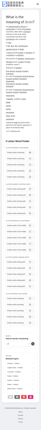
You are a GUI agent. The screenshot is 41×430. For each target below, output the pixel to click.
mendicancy (30, 58)
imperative (10, 81)
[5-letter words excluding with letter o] (20, 310)
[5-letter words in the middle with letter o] (20, 237)
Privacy (20, 419)
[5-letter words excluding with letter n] (20, 322)
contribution (23, 46)
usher (24, 99)
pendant (29, 53)
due (12, 46)
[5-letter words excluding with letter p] (20, 316)
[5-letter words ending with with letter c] (20, 268)
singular (19, 71)
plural (15, 49)
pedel (21, 62)
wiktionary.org (15, 131)
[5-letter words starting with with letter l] (20, 201)
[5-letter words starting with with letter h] (20, 195)
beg (9, 42)
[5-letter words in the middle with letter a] (20, 249)
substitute (10, 119)
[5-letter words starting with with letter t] (20, 189)
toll (8, 46)
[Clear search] (29, 343)
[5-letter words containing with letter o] (20, 170)
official (22, 26)
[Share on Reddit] (24, 397)
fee (16, 46)
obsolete (9, 62)
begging (21, 58)
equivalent (10, 112)
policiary (27, 31)
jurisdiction (10, 39)
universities (10, 29)
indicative (9, 74)
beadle (10, 99)
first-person (10, 71)
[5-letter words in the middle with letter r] (20, 231)
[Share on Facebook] (17, 397)
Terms (20, 422)
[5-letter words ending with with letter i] (20, 262)
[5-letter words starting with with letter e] (20, 207)
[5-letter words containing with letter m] (20, 152)
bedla (22, 49)
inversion (18, 76)
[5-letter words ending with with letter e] (20, 280)
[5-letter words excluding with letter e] (20, 304)
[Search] (33, 343)
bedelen (19, 68)
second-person (28, 76)
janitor (8, 106)
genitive (9, 49)
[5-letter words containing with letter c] (20, 158)
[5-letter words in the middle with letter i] (20, 243)
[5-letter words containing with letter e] (20, 176)
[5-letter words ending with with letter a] (20, 274)
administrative (14, 26)
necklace (19, 55)
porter (8, 109)
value (8, 116)
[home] (13, 4)
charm (9, 53)
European (27, 29)
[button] (10, 397)
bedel (8, 102)
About (20, 412)
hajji (16, 122)
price (13, 116)
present (25, 71)
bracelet (10, 55)
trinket (20, 53)
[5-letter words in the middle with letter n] (20, 225)
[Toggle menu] (38, 4)
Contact (20, 415)
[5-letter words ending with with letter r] (20, 286)
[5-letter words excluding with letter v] (20, 298)
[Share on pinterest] (30, 397)
